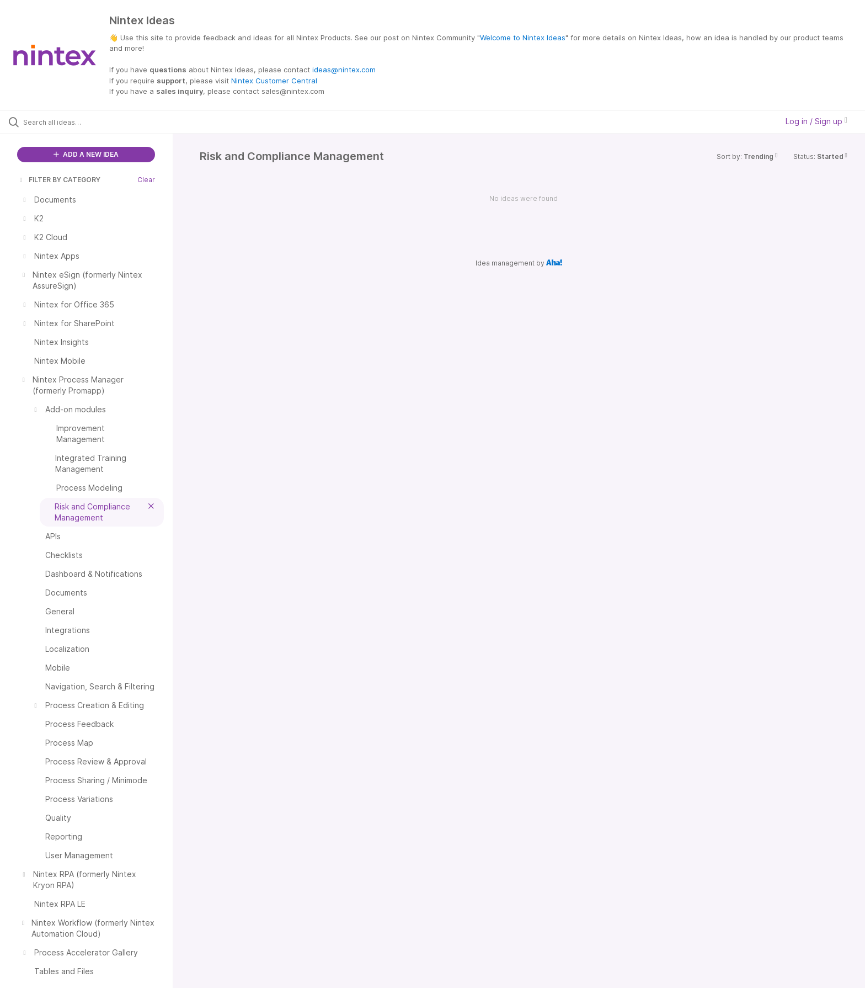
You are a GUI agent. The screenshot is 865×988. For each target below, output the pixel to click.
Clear (146, 180)
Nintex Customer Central (274, 80)
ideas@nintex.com (344, 69)
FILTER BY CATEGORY (59, 180)
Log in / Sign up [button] (816, 121)
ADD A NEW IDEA (86, 154)
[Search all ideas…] (100, 122)
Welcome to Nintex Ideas (522, 37)
